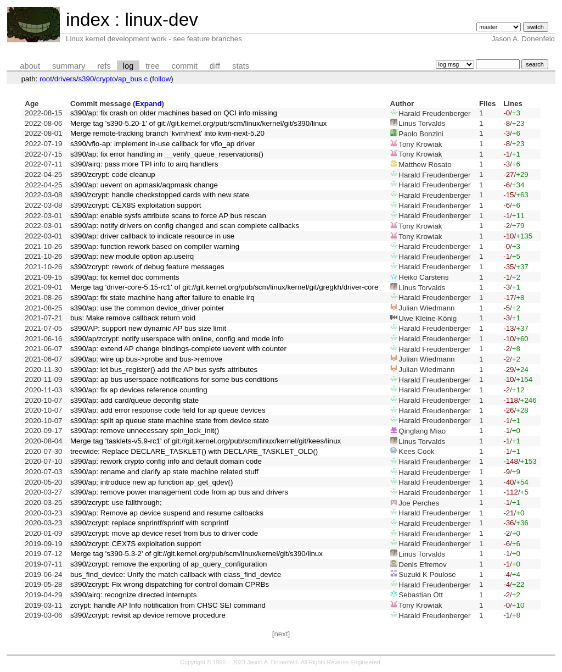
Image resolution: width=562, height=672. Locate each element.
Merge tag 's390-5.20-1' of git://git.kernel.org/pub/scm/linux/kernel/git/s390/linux (198, 123)
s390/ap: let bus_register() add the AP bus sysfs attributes (163, 369)
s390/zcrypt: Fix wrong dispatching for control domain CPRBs (169, 584)
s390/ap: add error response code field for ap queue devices (168, 410)
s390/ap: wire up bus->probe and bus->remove (146, 359)
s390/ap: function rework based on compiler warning (154, 246)
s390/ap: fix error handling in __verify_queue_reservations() (166, 154)
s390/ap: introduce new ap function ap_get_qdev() (151, 482)
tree (152, 66)
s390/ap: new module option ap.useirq (132, 256)
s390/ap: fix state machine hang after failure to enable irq (162, 297)
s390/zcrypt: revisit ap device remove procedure (148, 615)
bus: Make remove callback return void (132, 318)
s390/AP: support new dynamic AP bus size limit (148, 328)
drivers (65, 79)
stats (240, 66)
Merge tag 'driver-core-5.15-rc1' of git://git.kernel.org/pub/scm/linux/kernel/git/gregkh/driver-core (224, 287)
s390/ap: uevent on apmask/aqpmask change (144, 185)
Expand (148, 103)
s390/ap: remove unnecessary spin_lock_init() (144, 430)
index (88, 19)
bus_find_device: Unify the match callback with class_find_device (176, 574)
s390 (86, 79)
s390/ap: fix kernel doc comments (124, 277)
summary (68, 66)
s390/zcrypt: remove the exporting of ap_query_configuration (168, 564)
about (30, 66)
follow (161, 79)
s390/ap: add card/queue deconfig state (134, 400)
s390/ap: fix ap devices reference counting (138, 390)
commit (185, 66)
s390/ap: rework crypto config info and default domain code (166, 461)
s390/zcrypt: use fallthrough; (116, 502)
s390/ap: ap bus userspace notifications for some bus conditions (174, 379)
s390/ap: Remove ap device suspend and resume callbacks (166, 513)
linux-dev (161, 19)
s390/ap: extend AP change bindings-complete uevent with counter (178, 349)
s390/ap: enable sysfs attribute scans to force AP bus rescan (168, 216)
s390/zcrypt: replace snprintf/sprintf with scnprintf (149, 523)
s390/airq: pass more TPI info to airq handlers (144, 164)
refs (103, 66)
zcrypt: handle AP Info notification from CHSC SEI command (168, 605)
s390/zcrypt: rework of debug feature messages (147, 267)
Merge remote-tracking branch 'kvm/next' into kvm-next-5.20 (167, 133)
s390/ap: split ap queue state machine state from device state (169, 420)
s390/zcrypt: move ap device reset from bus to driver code (164, 533)
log (128, 66)
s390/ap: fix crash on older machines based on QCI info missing (173, 113)
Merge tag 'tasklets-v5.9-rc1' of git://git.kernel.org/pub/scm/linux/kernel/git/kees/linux (205, 441)
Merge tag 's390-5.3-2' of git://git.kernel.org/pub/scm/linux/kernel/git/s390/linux (196, 553)
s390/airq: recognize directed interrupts (133, 595)
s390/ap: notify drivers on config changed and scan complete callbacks (184, 225)
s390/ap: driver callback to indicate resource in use (152, 236)
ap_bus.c (133, 79)
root (46, 79)
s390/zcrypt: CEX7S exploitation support (135, 544)
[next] (281, 634)
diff (215, 66)
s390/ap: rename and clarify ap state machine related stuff (164, 472)
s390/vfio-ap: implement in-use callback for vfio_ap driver (162, 144)
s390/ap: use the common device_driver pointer (147, 308)
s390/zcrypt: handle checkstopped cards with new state (159, 195)
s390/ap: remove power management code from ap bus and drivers (179, 492)
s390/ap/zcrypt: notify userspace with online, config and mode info (177, 339)
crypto (106, 79)
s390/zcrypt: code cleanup (112, 174)
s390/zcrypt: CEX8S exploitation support (135, 205)
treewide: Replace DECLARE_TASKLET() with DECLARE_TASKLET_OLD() (194, 451)
